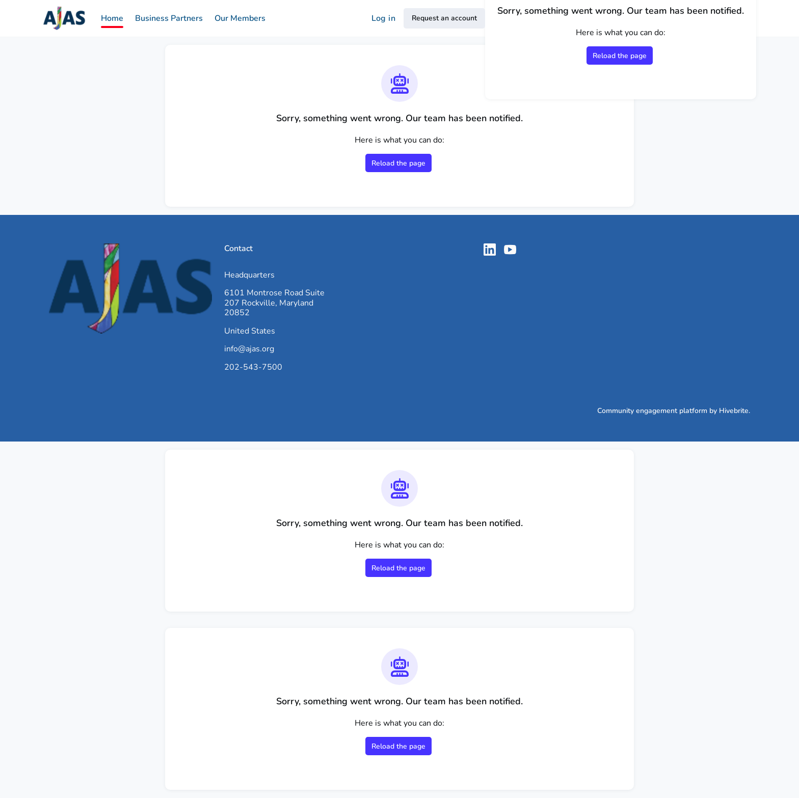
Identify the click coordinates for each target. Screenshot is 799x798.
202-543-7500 (253, 367)
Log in (383, 18)
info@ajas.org (249, 348)
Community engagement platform (652, 411)
